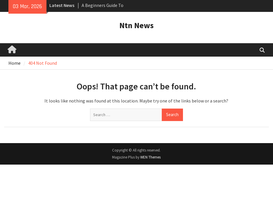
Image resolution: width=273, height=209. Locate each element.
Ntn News (136, 25)
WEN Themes (150, 157)
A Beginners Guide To (102, 5)
